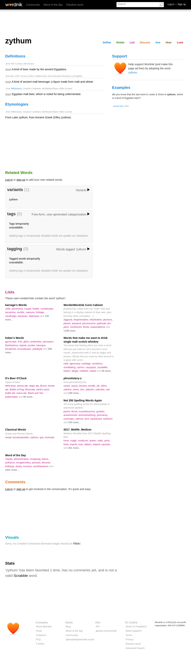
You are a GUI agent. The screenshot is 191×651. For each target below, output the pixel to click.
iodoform (108, 418)
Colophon (41, 635)
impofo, (74, 444)
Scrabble (21, 576)
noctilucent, (76, 327)
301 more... (74, 447)
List (132, 42)
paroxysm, (48, 341)
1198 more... (70, 330)
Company (42, 622)
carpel (93, 370)
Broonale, (30, 389)
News (69, 622)
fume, (67, 440)
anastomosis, (71, 415)
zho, (82, 389)
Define (107, 42)
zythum (132, 72)
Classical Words (15, 429)
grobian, (100, 411)
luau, (81, 444)
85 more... (28, 396)
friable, (36, 308)
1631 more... (12, 469)
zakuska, (100, 389)
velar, (8, 308)
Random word (74, 4)
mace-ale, (22, 393)
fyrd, (87, 418)
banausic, (23, 316)
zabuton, (90, 389)
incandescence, (87, 411)
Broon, (44, 385)
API (98, 626)
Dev (97, 622)
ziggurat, (69, 319)
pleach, (68, 323)
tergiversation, (82, 319)
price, (107, 440)
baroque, (41, 345)
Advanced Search (135, 648)
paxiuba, (37, 462)
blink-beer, (11, 385)
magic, (74, 440)
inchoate (49, 437)
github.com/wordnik (106, 630)
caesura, (31, 312)
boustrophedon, (21, 437)
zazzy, (75, 385)
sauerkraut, (96, 418)
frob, (20, 341)
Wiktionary (16, 88)
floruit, (75, 411)
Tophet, (9, 459)
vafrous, (80, 418)
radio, (100, 440)
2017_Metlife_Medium (77, 429)
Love (180, 42)
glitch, (26, 341)
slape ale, (34, 385)
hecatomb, (11, 348)
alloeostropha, (22, 459)
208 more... (74, 393)
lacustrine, (11, 312)
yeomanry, (102, 415)
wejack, (97, 444)
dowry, (19, 466)
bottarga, (10, 466)
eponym (106, 444)
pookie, (32, 345)
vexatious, (97, 363)
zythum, (35, 437)
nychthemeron (41, 466)
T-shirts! (40, 643)
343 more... (74, 422)
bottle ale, (11, 393)
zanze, (68, 385)
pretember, (36, 341)
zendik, (92, 385)
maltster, (84, 370)
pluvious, (108, 319)
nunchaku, (69, 418)
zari (108, 389)
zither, (104, 385)
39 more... (106, 370)
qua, (42, 437)
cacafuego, (11, 316)
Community (33, 4)
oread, (9, 437)
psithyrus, (10, 462)
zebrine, (68, 389)
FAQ (38, 639)
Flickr (76, 543)
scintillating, (70, 367)
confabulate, (47, 308)
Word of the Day (15, 455)
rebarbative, (96, 319)
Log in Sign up (177, 4)
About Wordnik (44, 626)
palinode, (102, 323)
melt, (67, 363)
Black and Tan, (36, 393)
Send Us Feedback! (136, 626)
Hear (169, 42)
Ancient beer (118, 106)
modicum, (83, 440)
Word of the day (52, 4)
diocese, (46, 462)
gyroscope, (11, 341)
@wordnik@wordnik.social (80, 639)
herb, (67, 444)
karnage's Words (16, 305)
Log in (9, 179)
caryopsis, (91, 367)
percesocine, (89, 323)
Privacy (130, 639)
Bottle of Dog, (17, 389)
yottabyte (37, 348)
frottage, (40, 312)
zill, (99, 385)
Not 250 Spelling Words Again (83, 400)
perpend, (77, 323)
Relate (120, 42)
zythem (13, 199)
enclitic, (21, 312)
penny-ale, (23, 385)
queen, (93, 440)
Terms (129, 635)
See (157, 42)
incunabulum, (25, 348)
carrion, (81, 367)
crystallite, (102, 367)
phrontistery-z (73, 378)
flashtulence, (12, 345)
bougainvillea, (24, 462)
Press (39, 630)
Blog (68, 626)
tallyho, (88, 444)
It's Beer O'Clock (16, 378)
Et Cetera (131, 622)
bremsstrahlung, (87, 415)
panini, (68, 411)
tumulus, (28, 466)
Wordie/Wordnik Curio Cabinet (83, 305)
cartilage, (86, 363)
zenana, (83, 385)
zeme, (76, 389)
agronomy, (75, 363)
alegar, (76, 370)
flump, (86, 327)
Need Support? (134, 630)
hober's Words (14, 337)
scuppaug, (36, 459)
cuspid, (28, 308)
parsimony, (18, 308)
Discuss (145, 42)
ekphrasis (34, 316)
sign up (21, 179)
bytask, (24, 345)
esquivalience (98, 327)
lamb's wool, (43, 389)
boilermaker (12, 396)
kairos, (45, 459)
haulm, (68, 370)
